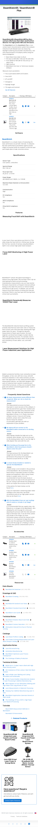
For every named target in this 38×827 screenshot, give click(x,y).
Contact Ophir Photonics (12, 800)
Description (12, 96)
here (12, 488)
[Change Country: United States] (35, 813)
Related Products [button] (20, 718)
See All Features (10, 90)
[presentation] (19, 413)
